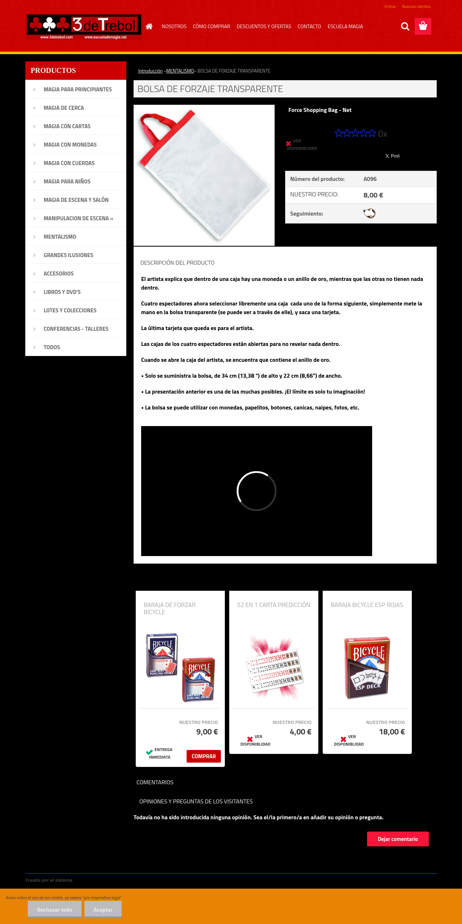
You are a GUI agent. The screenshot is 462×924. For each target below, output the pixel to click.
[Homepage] (148, 26)
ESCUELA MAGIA (345, 26)
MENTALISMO (180, 70)
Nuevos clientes (416, 6)
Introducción (150, 70)
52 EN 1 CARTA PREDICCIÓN (273, 604)
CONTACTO (309, 26)
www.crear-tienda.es (98, 880)
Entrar (390, 6)
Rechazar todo (55, 909)
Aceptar (103, 909)
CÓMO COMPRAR (211, 26)
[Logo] (84, 27)
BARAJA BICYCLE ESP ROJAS (367, 604)
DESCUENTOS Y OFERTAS (264, 26)
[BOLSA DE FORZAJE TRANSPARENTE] (204, 108)
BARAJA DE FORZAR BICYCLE (170, 608)
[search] (405, 26)
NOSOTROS (174, 26)
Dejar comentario (398, 839)
